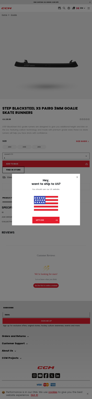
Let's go (40, 220)
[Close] (77, 177)
